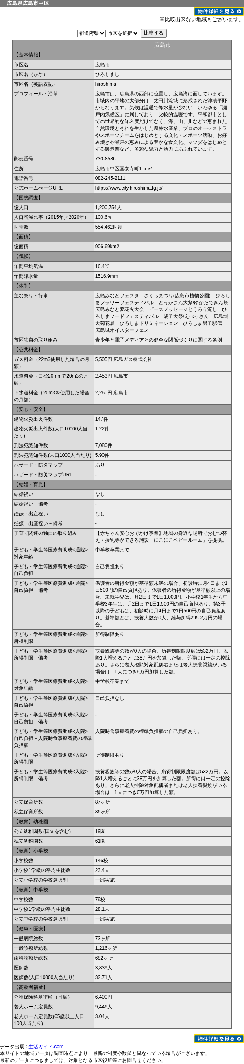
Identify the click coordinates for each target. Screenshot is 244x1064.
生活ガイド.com (45, 1046)
